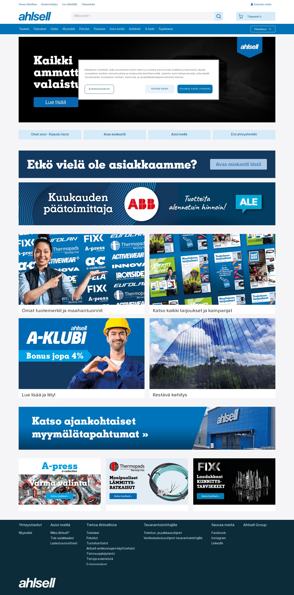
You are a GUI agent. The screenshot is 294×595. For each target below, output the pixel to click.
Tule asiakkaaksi (62, 538)
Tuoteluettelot (97, 543)
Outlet (54, 29)
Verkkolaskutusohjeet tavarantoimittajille (173, 538)
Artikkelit (134, 29)
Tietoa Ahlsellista (28, 4)
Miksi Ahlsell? (60, 533)
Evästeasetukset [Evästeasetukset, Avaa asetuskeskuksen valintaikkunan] (99, 89)
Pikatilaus (263, 29)
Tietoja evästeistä (99, 559)
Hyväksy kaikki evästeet (195, 89)
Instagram (218, 538)
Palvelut (84, 29)
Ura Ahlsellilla (69, 4)
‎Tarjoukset (40, 29)
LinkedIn (217, 543)
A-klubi (149, 29)
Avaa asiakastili (115, 134)
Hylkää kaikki (159, 89)
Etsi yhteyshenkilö (244, 134)
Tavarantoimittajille (160, 525)
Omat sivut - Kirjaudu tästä (50, 134)
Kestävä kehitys (49, 4)
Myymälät (69, 29)
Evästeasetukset (96, 564)
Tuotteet (24, 29)
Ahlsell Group (254, 525)
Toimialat (99, 29)
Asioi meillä (116, 29)
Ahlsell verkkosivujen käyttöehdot (110, 548)
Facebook (218, 533)
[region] (148, 80)
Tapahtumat (166, 29)
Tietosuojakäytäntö (100, 554)
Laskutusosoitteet (64, 543)
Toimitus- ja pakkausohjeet (163, 533)
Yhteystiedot (88, 4)
